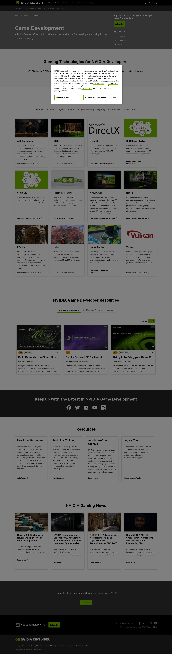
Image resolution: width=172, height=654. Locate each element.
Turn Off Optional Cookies (96, 97)
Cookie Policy (113, 83)
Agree (113, 97)
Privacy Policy (98, 83)
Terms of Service (92, 86)
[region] (86, 84)
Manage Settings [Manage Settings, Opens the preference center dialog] (63, 97)
